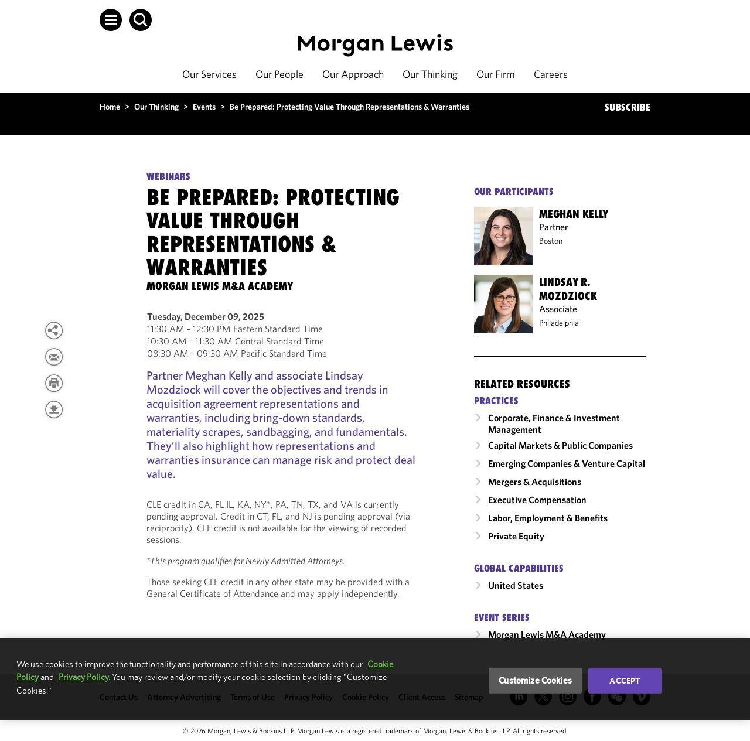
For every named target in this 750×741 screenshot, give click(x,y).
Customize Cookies (535, 680)
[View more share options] (54, 330)
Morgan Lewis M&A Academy (547, 634)
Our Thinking (430, 74)
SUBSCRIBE (627, 107)
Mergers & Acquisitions (534, 481)
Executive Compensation (537, 500)
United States (515, 585)
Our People (279, 74)
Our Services (209, 74)
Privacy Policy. (84, 676)
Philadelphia (559, 322)
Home (110, 106)
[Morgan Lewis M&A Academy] (219, 285)
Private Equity (516, 536)
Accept (624, 680)
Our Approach (353, 74)
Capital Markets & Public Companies (560, 445)
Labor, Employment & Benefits (548, 518)
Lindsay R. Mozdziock (568, 288)
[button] (111, 20)
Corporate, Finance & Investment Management (554, 423)
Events (204, 106)
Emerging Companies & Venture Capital (566, 463)
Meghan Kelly (573, 213)
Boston (550, 240)
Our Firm (495, 74)
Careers (551, 74)
